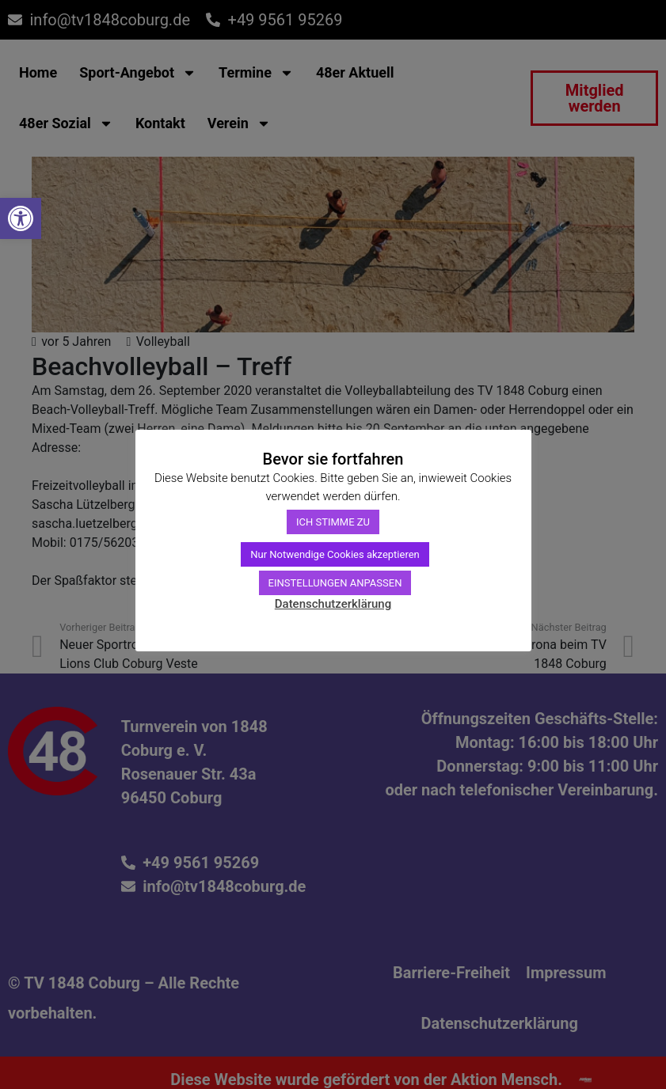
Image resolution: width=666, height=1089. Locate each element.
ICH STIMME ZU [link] (333, 522)
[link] (20, 218)
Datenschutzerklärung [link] (333, 604)
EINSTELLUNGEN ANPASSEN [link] (335, 583)
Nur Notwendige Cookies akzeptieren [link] (335, 554)
